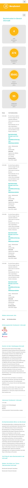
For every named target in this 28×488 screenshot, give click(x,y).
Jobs (7, 426)
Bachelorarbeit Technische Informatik (9, 470)
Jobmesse (4, 433)
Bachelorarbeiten (9, 427)
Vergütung (4, 439)
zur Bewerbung (7, 446)
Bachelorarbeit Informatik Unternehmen (9, 468)
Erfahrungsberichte (5, 450)
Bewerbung (6, 372)
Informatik (16, 355)
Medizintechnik (11, 154)
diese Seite (23, 379)
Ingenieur (10, 153)
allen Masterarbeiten (21, 382)
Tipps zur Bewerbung (6, 451)
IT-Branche (13, 352)
